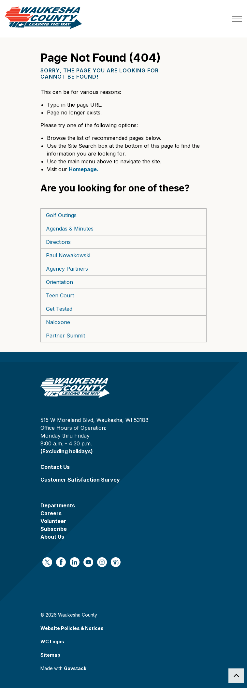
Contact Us (55, 467)
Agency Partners (67, 268)
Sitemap (50, 655)
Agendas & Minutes (70, 228)
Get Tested (59, 309)
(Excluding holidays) (66, 451)
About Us (52, 536)
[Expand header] (237, 18)
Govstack (75, 668)
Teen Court (60, 295)
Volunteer (53, 521)
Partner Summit (65, 335)
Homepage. (83, 169)
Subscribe (53, 529)
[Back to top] (236, 675)
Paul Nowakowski (68, 255)
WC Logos (52, 641)
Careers (51, 513)
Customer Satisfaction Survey (80, 479)
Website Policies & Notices (72, 628)
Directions (58, 242)
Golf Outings (61, 215)
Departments (57, 505)
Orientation (59, 282)
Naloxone (58, 322)
